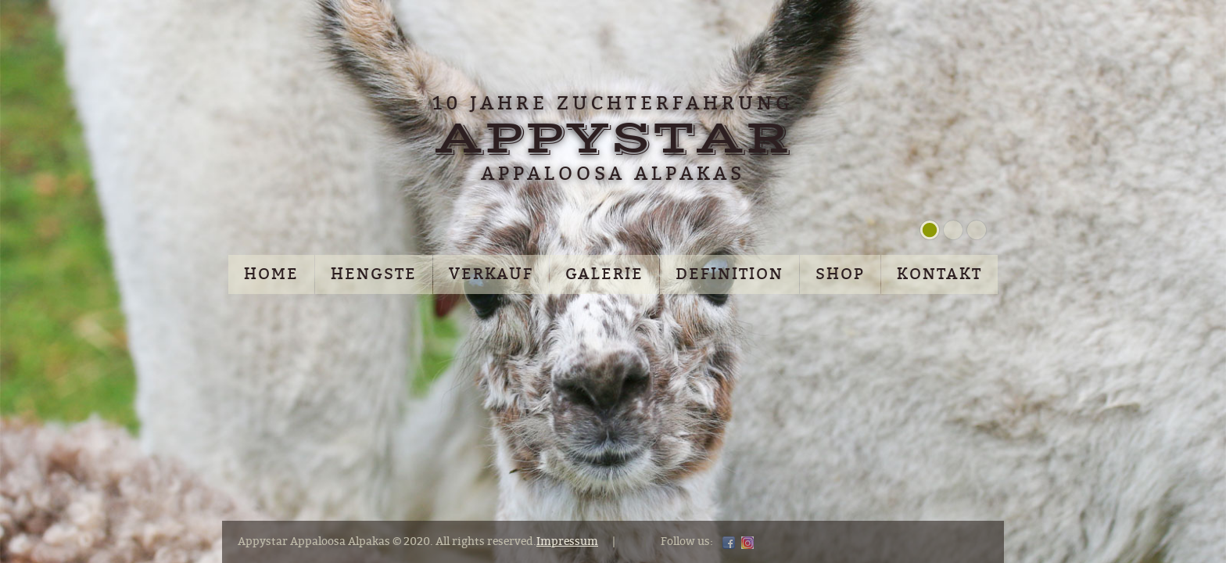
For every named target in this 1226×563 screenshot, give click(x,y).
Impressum (567, 541)
